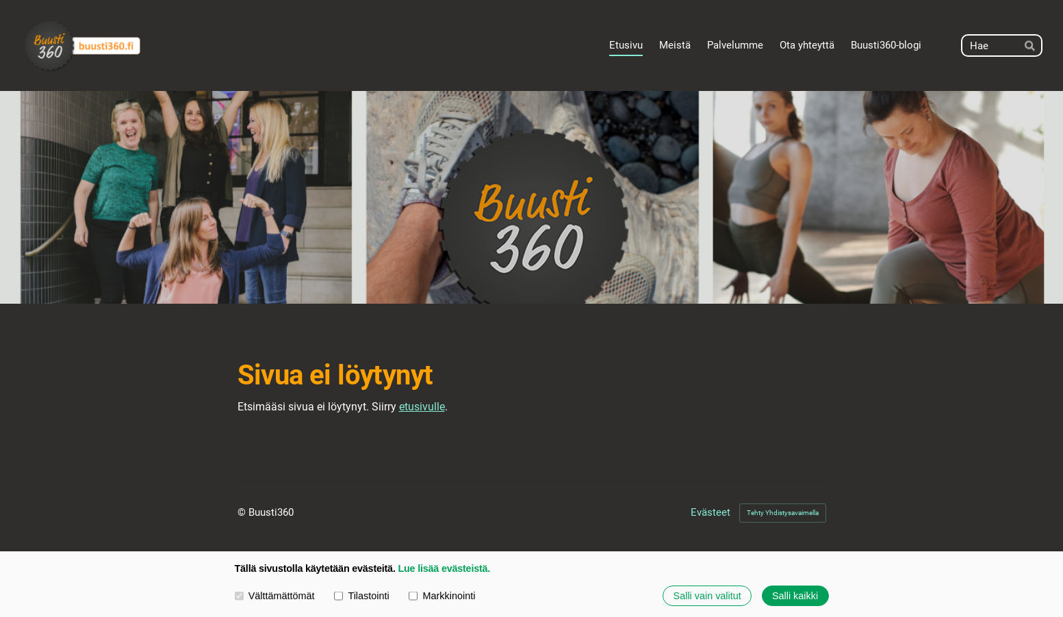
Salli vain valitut (707, 595)
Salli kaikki (795, 595)
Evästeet (710, 513)
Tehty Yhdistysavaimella (783, 512)
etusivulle (422, 406)
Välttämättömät (275, 595)
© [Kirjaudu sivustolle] (243, 512)
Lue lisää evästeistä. (444, 569)
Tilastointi (361, 595)
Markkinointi (442, 595)
